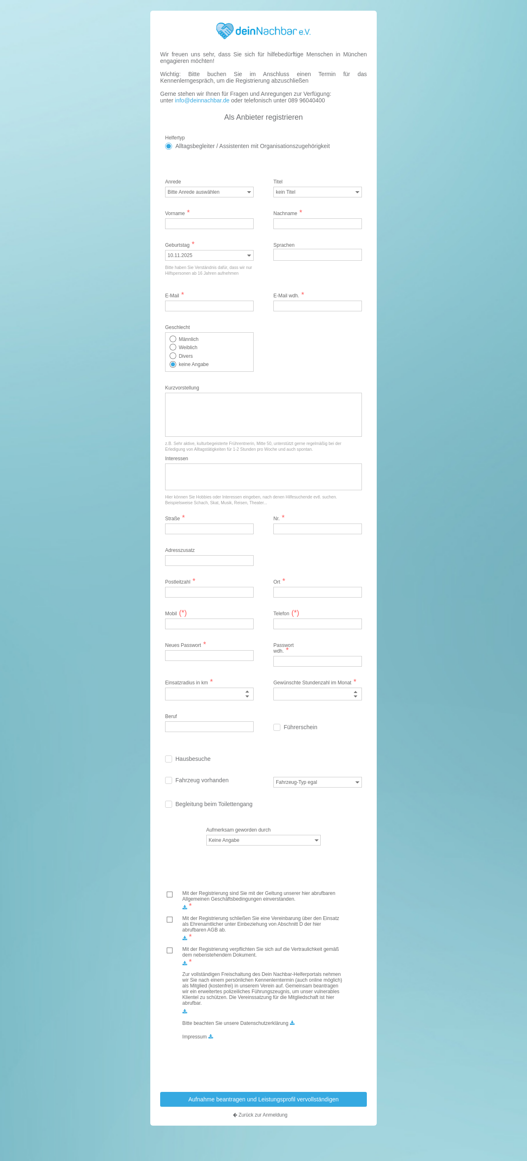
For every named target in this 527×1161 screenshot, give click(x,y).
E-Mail (174, 295)
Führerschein (300, 727)
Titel (277, 181)
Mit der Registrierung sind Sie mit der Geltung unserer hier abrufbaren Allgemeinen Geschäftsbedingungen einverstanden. (259, 896)
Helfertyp (175, 137)
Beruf (171, 716)
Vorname (177, 213)
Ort (279, 581)
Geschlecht (177, 327)
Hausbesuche (193, 758)
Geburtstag (179, 245)
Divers (186, 356)
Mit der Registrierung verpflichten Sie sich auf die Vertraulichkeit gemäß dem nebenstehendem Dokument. (260, 952)
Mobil (175, 613)
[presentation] (265, 1063)
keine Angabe (194, 364)
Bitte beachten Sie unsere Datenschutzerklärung (235, 1023)
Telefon (286, 613)
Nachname (287, 213)
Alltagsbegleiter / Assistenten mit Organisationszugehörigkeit (252, 145)
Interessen (176, 458)
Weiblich (188, 347)
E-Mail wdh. (288, 295)
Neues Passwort (185, 645)
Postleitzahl (180, 581)
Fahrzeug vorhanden (202, 780)
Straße (175, 518)
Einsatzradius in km (189, 682)
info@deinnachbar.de (201, 100)
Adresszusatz (175, 550)
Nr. (278, 518)
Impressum (194, 1037)
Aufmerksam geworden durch (238, 830)
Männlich (188, 339)
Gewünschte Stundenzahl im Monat (314, 682)
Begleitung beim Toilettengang (213, 804)
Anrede (173, 181)
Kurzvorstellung (182, 387)
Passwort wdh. (283, 647)
